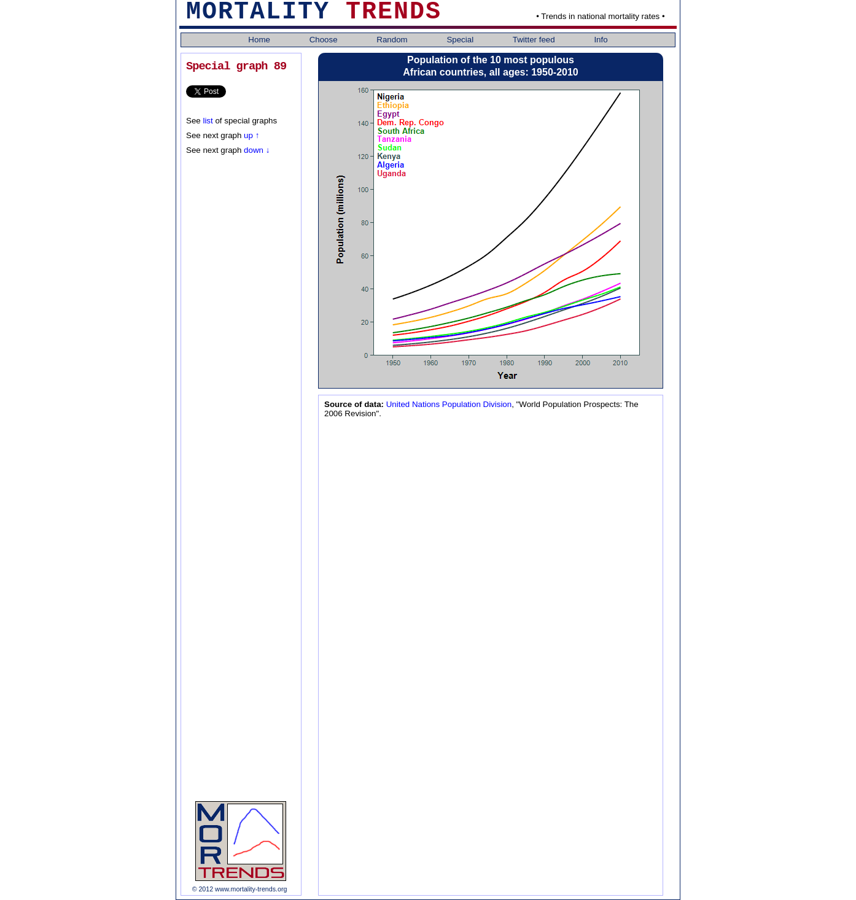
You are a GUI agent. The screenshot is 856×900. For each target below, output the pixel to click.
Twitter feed (535, 39)
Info (600, 39)
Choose (324, 39)
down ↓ (255, 150)
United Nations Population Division (448, 404)
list (207, 120)
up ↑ (251, 135)
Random (393, 39)
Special (460, 39)
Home (260, 39)
